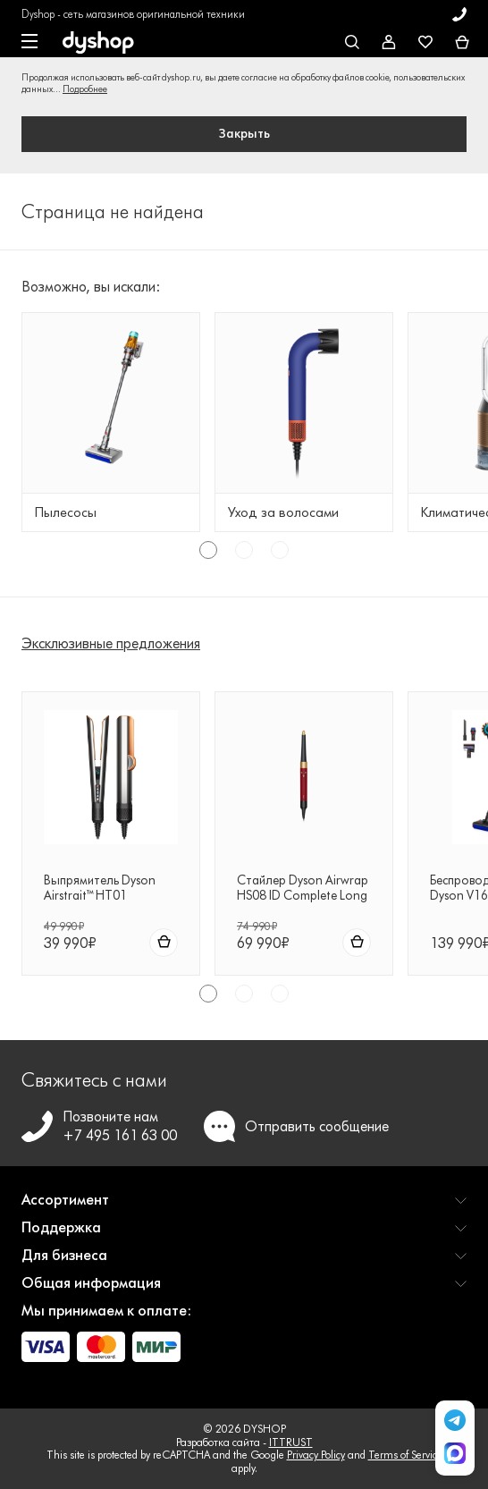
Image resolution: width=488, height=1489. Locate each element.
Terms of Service (405, 1454)
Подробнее (85, 89)
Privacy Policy (316, 1454)
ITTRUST (291, 1442)
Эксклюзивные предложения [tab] (110, 643)
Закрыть (244, 133)
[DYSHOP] (98, 43)
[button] (244, 1207)
